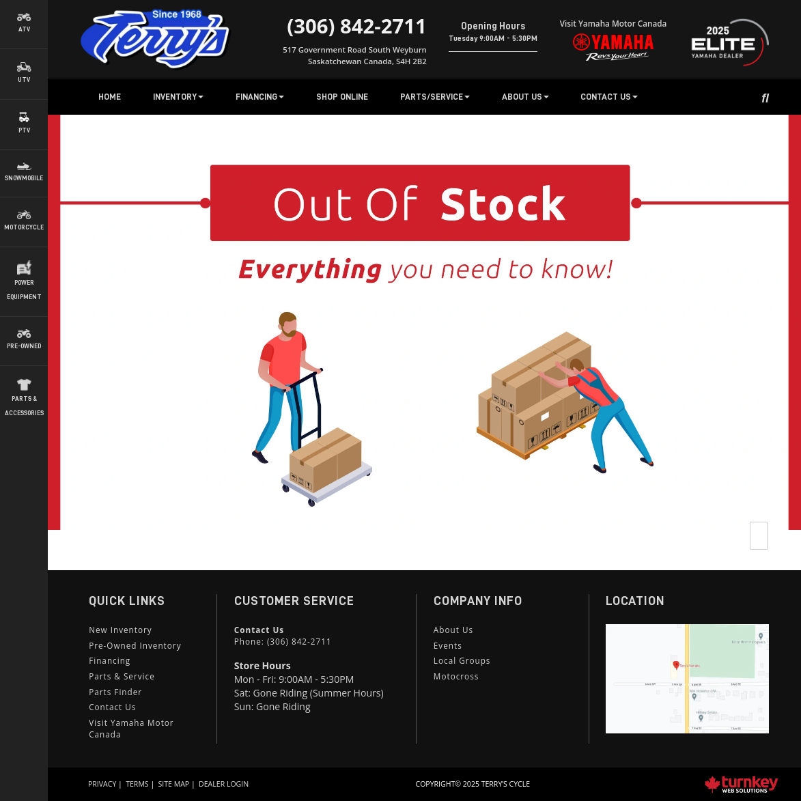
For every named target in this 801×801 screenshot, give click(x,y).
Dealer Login (224, 784)
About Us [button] (525, 96)
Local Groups (462, 660)
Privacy (102, 784)
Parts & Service (122, 676)
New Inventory (120, 629)
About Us (453, 629)
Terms (137, 784)
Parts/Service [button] (435, 96)
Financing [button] (260, 96)
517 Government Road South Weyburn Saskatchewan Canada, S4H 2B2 (355, 55)
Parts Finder (115, 691)
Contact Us (112, 706)
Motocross (456, 676)
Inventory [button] (178, 96)
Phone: (283, 641)
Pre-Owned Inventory (135, 645)
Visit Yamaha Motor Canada (131, 728)
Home (109, 96)
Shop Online (342, 96)
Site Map (174, 784)
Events (448, 645)
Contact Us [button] (609, 96)
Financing (109, 660)
